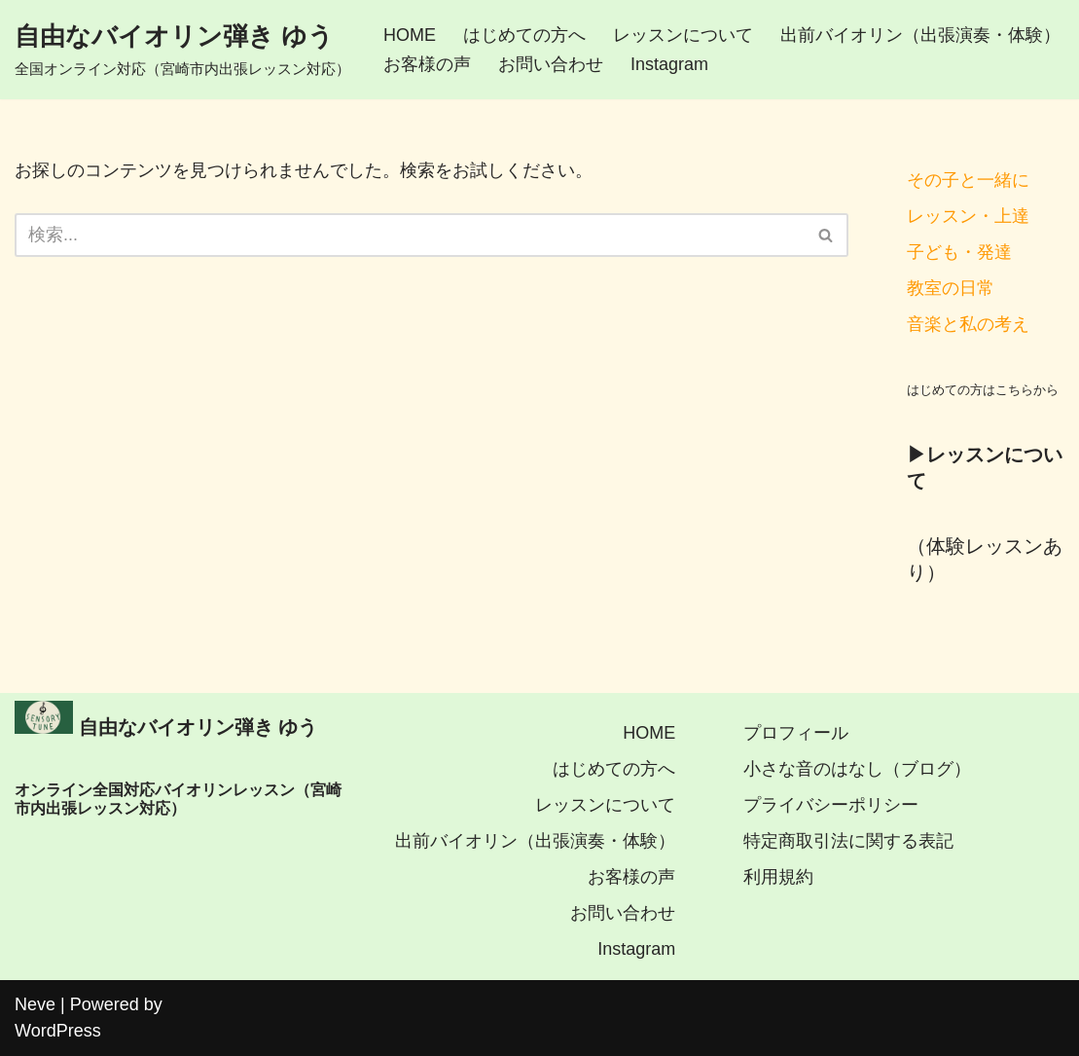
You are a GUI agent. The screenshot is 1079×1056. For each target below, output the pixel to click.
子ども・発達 (959, 252)
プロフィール (795, 733)
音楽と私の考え (968, 324)
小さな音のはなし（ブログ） (857, 769)
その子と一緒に (968, 180)
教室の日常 (950, 288)
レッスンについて (683, 35)
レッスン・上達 (968, 216)
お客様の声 (427, 64)
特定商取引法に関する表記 (848, 841)
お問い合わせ (550, 64)
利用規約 (778, 877)
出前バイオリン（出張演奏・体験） (920, 35)
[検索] (410, 235)
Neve (35, 1004)
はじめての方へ (524, 35)
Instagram (669, 64)
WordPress (58, 1030)
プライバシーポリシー (830, 805)
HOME (409, 35)
